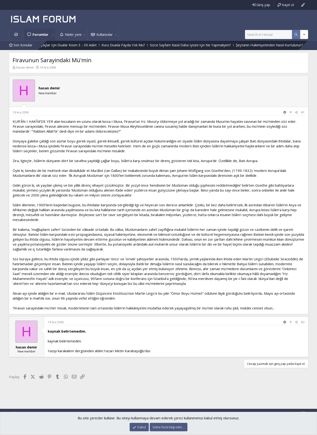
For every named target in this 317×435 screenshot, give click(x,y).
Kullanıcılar (104, 34)
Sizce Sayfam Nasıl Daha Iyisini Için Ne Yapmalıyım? (241, 45)
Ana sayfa (16, 34)
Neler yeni (73, 34)
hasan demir (25, 67)
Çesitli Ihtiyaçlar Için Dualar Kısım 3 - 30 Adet (112, 45)
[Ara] (268, 34)
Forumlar (40, 34)
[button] (53, 34)
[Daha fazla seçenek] (296, 34)
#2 (303, 322)
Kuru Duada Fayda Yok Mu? (175, 45)
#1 (303, 112)
